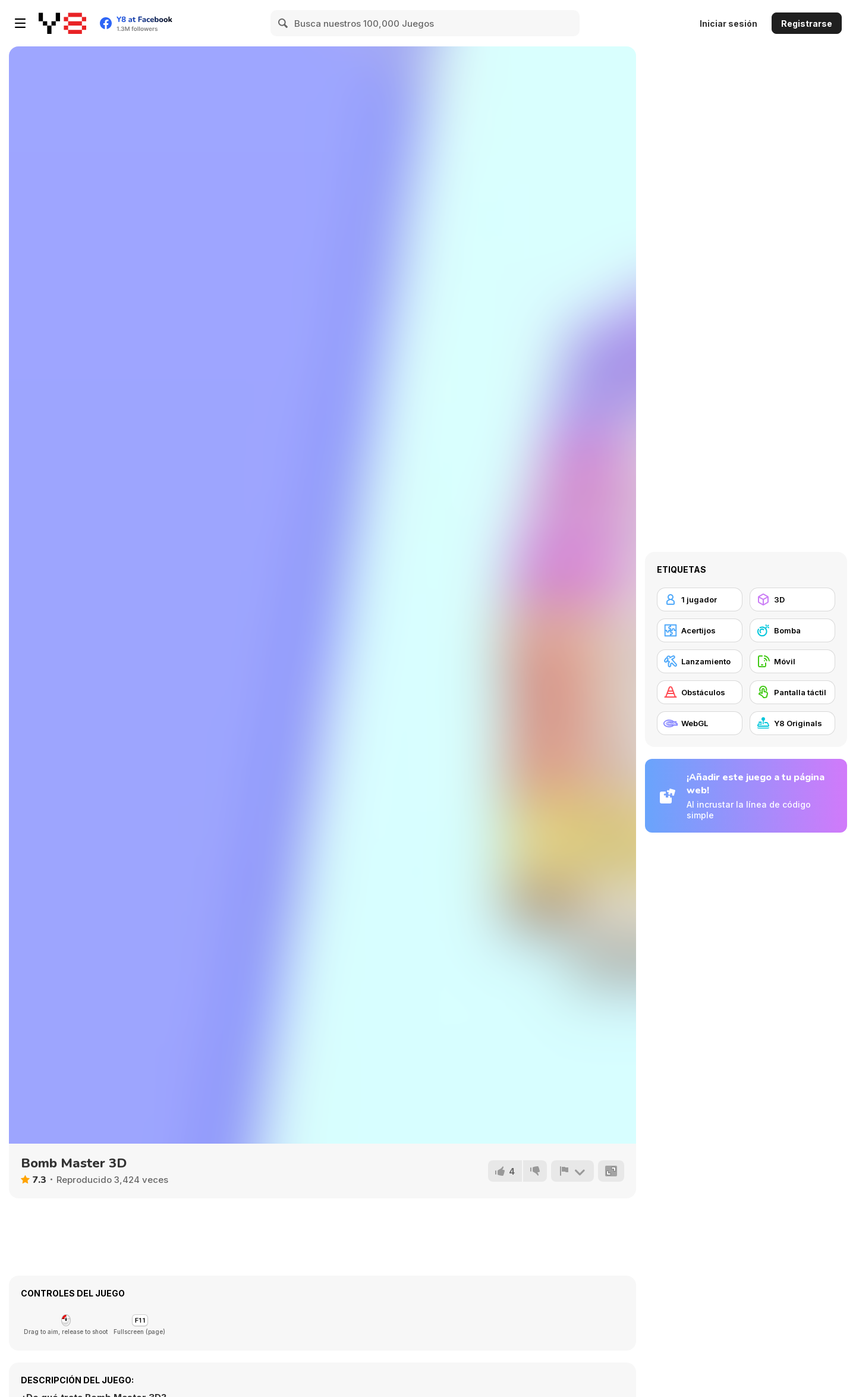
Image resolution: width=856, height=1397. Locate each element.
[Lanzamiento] (699, 661)
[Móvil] (792, 661)
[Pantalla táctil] (792, 692)
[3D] (792, 599)
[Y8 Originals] (792, 723)
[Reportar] (572, 1171)
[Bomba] (792, 630)
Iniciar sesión (728, 23)
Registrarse (806, 23)
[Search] (283, 23)
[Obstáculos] (699, 692)
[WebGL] (699, 723)
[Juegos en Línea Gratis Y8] (62, 23)
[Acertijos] (699, 630)
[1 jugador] (699, 599)
